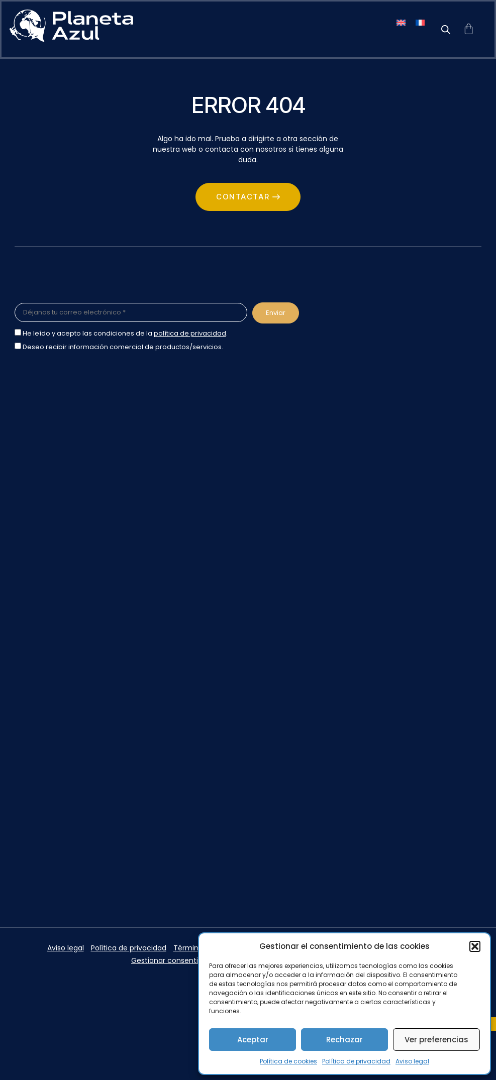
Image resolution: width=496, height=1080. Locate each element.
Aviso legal (412, 1061)
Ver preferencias (436, 1039)
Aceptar (252, 1039)
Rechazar (344, 1039)
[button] (475, 946)
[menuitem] (401, 22)
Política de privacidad (356, 1061)
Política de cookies (288, 1061)
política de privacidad (190, 333)
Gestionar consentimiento (177, 960)
